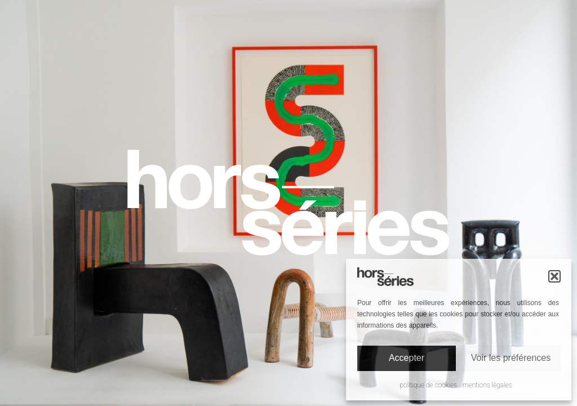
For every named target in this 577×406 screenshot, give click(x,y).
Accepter (406, 358)
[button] (554, 276)
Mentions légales (487, 385)
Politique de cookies (428, 385)
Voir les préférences (511, 358)
